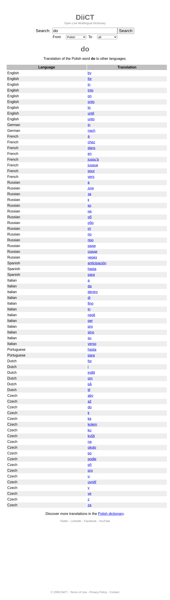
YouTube (104, 521)
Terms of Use (78, 592)
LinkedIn (76, 521)
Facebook (90, 521)
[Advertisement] (85, 557)
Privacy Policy (98, 592)
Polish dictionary (111, 514)
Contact (114, 592)
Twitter (64, 521)
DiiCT (85, 17)
